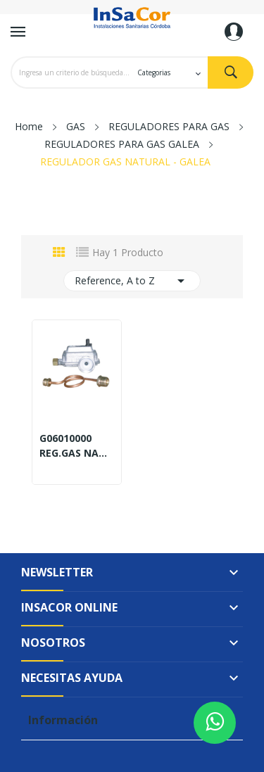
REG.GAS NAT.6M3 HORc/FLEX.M (76, 453)
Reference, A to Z (132, 280)
